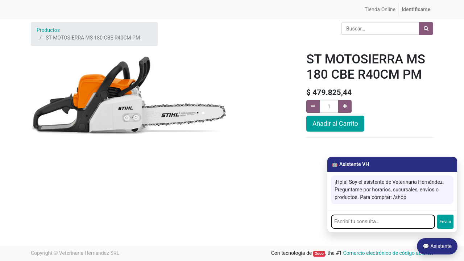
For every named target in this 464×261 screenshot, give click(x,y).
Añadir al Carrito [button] (335, 123)
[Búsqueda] (426, 28)
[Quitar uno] (313, 106)
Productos (48, 30)
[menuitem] (380, 9)
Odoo (319, 253)
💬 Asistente (437, 246)
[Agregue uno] (345, 106)
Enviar (445, 221)
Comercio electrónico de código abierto (387, 253)
